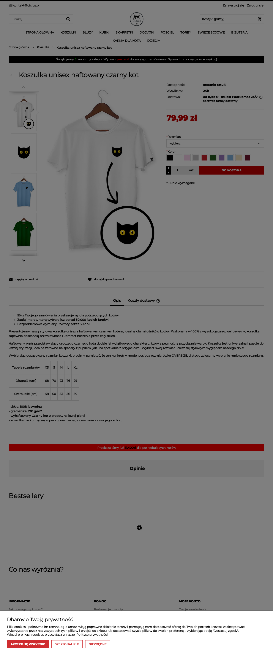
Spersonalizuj (67, 644)
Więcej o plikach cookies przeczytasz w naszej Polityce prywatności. (57, 635)
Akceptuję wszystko (28, 644)
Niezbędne (98, 644)
